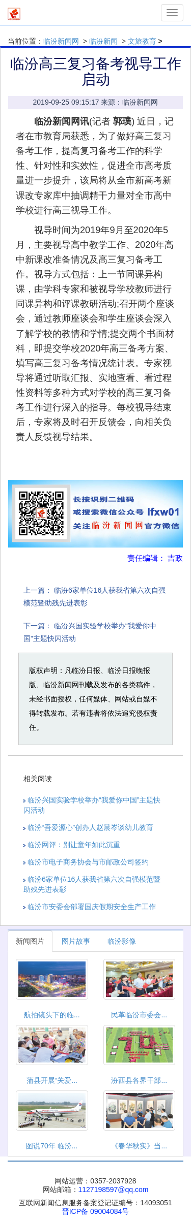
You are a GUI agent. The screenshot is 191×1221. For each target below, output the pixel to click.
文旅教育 (142, 41)
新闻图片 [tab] (30, 941)
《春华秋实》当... (139, 1146)
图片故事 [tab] (76, 941)
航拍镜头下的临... (52, 1015)
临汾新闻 (103, 41)
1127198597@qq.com (113, 1189)
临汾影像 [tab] (121, 941)
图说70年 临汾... (51, 1146)
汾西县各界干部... (139, 1080)
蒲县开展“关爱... (51, 1080)
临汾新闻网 (61, 41)
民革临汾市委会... (139, 1015)
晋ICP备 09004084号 (95, 1211)
